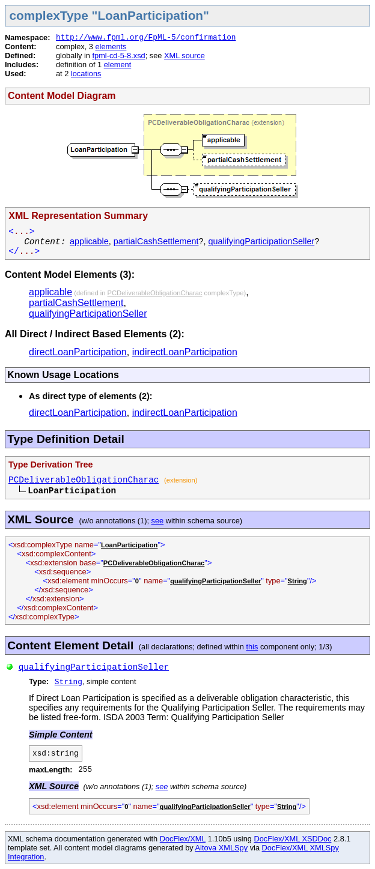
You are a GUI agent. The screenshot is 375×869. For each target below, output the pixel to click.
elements (110, 46)
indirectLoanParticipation (184, 352)
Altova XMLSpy (221, 847)
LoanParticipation (129, 545)
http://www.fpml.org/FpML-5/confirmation (146, 37)
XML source (184, 55)
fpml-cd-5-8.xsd (118, 55)
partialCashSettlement (156, 241)
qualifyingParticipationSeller (261, 241)
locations (86, 73)
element (118, 64)
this (252, 646)
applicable (89, 241)
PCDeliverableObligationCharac (155, 292)
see (157, 520)
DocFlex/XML (183, 838)
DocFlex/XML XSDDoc (293, 838)
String (297, 581)
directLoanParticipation (78, 352)
